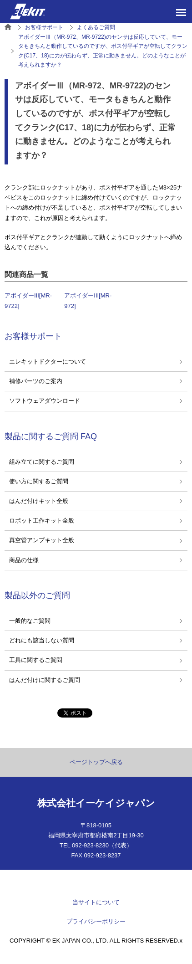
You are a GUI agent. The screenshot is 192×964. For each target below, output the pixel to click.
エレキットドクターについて (47, 361)
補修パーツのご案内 (35, 381)
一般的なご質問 (30, 620)
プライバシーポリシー (96, 921)
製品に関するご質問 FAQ (51, 436)
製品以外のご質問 (37, 595)
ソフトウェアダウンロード (44, 400)
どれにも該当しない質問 (41, 640)
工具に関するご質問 (35, 659)
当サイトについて (96, 902)
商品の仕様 (24, 560)
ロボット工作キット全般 (41, 520)
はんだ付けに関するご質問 (44, 680)
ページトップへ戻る (96, 762)
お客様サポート (33, 336)
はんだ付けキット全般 (38, 500)
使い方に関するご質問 (38, 481)
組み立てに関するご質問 (41, 461)
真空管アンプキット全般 (41, 540)
